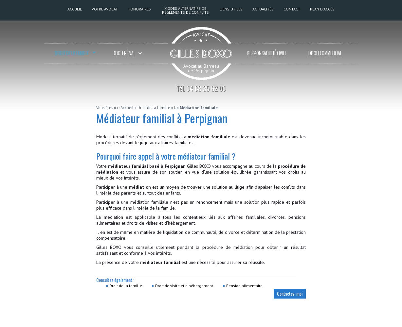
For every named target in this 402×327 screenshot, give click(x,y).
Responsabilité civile (267, 53)
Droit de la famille (75, 53)
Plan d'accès (322, 9)
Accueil (74, 9)
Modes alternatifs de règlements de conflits (185, 10)
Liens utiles (231, 9)
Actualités (263, 9)
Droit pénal (127, 53)
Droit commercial (325, 53)
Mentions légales (268, 320)
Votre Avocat (105, 9)
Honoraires (139, 9)
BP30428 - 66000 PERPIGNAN (155, 320)
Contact (291, 9)
